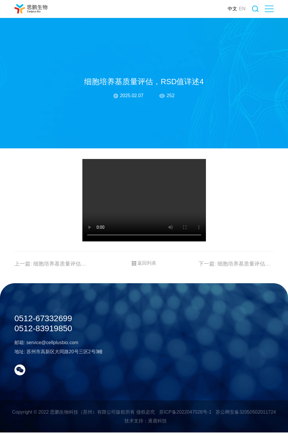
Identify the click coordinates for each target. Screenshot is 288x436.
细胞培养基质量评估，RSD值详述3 (236, 275)
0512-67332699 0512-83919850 (43, 365)
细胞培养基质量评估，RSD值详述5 (52, 275)
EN (237, 8)
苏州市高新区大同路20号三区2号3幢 (64, 400)
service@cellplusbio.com (52, 391)
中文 (227, 8)
